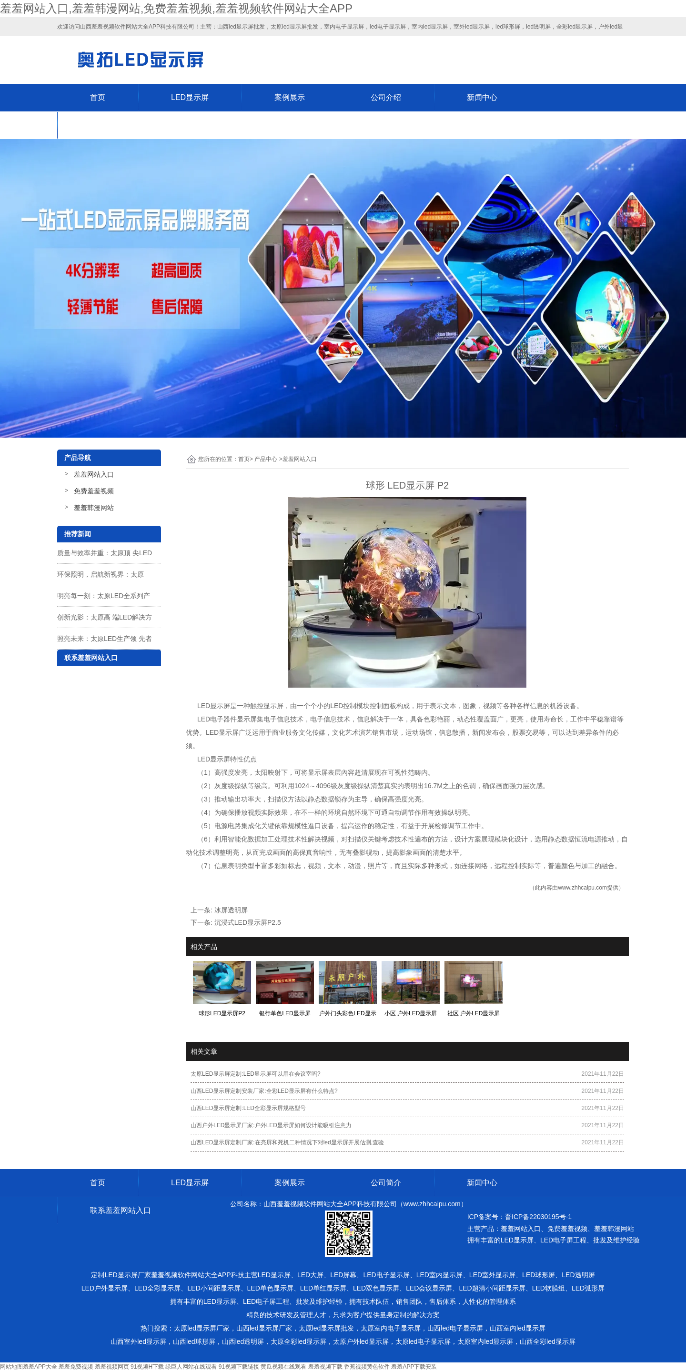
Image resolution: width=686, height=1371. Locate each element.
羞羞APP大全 (40, 1366)
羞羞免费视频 (76, 1366)
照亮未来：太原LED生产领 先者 (104, 638)
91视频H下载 (147, 1366)
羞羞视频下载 (325, 1366)
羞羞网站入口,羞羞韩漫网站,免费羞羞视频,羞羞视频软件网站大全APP (176, 8)
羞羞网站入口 (94, 474)
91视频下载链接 (239, 1366)
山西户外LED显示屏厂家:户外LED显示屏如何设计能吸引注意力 (271, 1125)
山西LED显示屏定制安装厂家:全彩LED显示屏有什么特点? (264, 1091)
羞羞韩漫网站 (94, 507)
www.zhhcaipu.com (582, 887)
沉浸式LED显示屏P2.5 (247, 922)
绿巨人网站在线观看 (191, 1366)
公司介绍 (386, 97)
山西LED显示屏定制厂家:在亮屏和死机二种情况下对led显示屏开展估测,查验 (287, 1142)
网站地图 (11, 1366)
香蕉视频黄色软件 (367, 1366)
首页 (97, 97)
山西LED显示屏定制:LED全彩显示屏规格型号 (248, 1108)
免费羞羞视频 (94, 491)
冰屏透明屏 (231, 910)
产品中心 (265, 459)
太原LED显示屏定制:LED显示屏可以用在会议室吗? (256, 1074)
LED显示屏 (190, 97)
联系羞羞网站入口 (120, 125)
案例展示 (289, 97)
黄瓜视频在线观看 (283, 1366)
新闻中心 (482, 97)
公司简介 (386, 1183)
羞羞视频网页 (112, 1366)
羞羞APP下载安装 (414, 1366)
